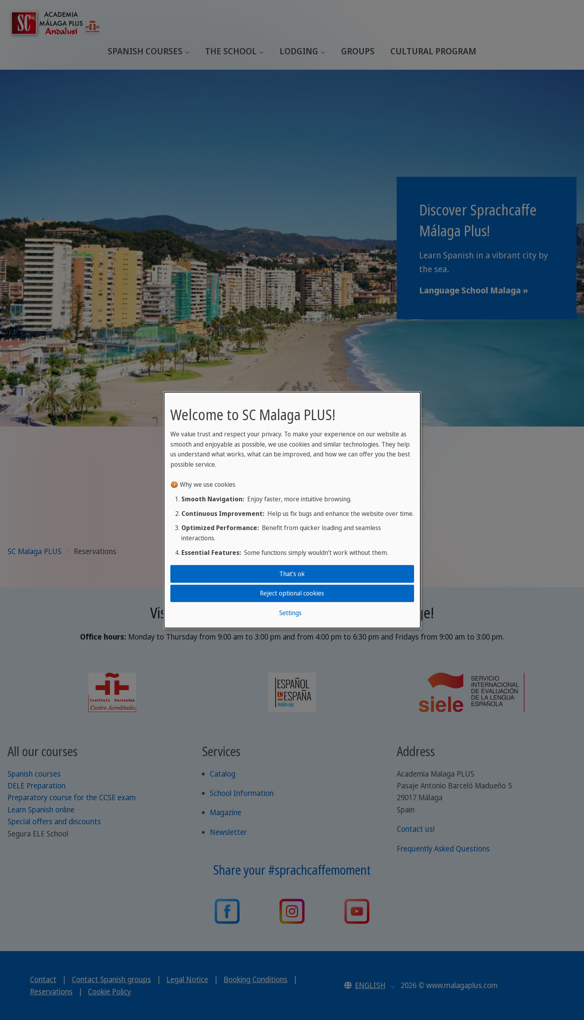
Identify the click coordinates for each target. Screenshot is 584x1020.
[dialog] (292, 510)
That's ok (292, 573)
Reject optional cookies (292, 593)
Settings (290, 612)
